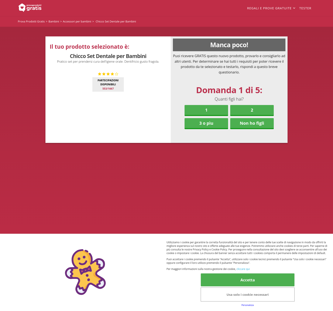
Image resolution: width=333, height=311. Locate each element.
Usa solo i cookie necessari (248, 294)
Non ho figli (252, 123)
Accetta (247, 279)
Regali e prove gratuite (269, 8)
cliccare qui (243, 269)
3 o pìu (206, 123)
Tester (305, 8)
